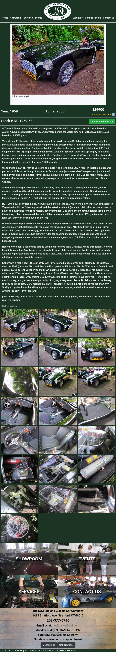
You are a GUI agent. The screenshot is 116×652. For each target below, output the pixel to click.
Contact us (108, 17)
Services (28, 17)
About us (78, 17)
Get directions (66, 645)
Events (38, 17)
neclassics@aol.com (66, 625)
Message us (48, 645)
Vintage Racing (93, 17)
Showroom (15, 17)
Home (5, 17)
